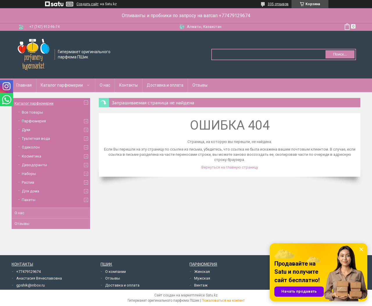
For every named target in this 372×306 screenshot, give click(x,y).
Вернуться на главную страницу (229, 167)
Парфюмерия (34, 121)
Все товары (32, 112)
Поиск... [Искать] (340, 54)
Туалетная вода (36, 138)
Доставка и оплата (165, 85)
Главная (24, 85)
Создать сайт (87, 4)
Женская (202, 271)
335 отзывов (278, 4)
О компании (115, 271)
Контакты (128, 85)
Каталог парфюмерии (62, 85)
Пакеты (28, 200)
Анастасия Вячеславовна (39, 278)
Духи (26, 130)
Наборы (29, 173)
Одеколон (31, 147)
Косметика (31, 156)
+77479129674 (28, 271)
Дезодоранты (34, 165)
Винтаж (201, 285)
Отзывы (200, 85)
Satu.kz (212, 295)
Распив (28, 182)
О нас (105, 85)
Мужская (202, 278)
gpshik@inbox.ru (30, 285)
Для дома (30, 191)
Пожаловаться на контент (223, 300)
